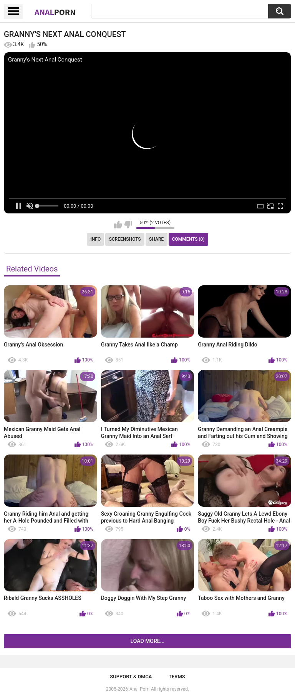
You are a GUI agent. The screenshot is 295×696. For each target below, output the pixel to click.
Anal (55, 12)
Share (156, 239)
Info (95, 239)
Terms (177, 676)
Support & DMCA (131, 676)
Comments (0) (188, 239)
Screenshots (125, 239)
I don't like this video (128, 224)
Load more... (148, 641)
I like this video (118, 224)
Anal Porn (139, 689)
